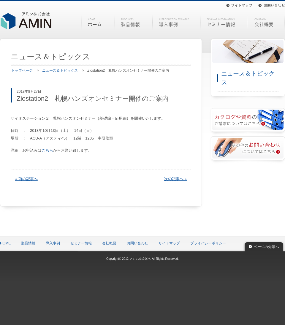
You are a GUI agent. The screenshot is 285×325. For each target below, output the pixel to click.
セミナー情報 (224, 22)
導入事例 (176, 22)
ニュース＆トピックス (60, 70)
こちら (47, 150)
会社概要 (266, 22)
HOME (97, 22)
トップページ (22, 70)
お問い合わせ (271, 5)
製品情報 (133, 22)
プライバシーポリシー (208, 243)
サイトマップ (239, 5)
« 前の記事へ (26, 179)
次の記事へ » (175, 179)
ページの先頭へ (266, 247)
